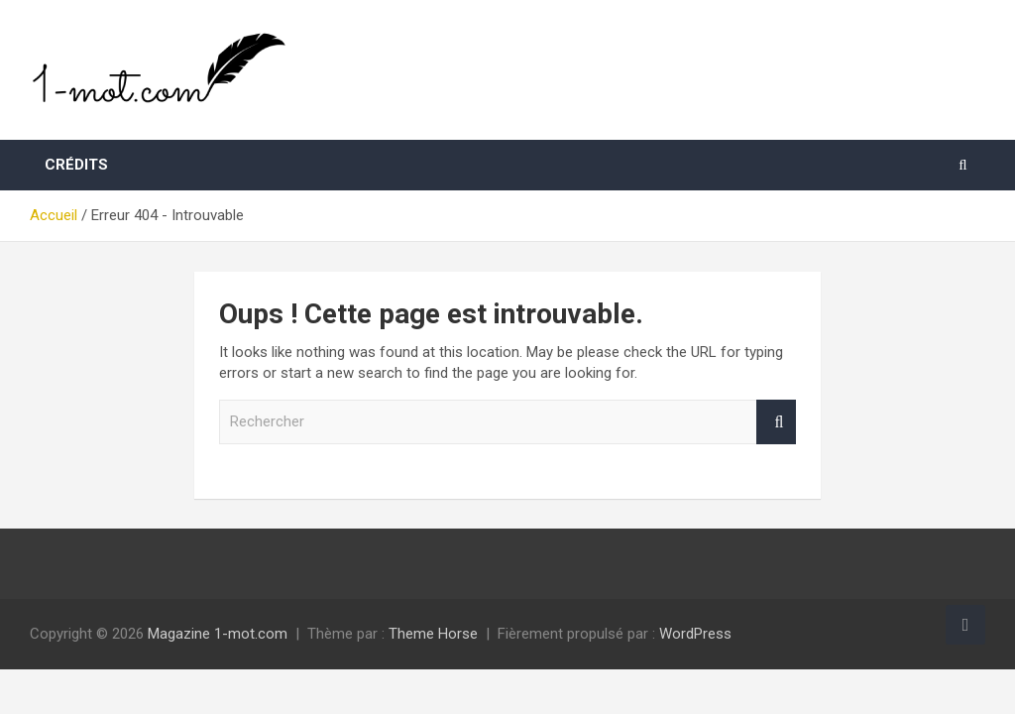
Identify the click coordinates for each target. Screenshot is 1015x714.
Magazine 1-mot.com (217, 634)
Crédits (76, 165)
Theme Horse (433, 634)
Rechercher (776, 422)
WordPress (695, 634)
